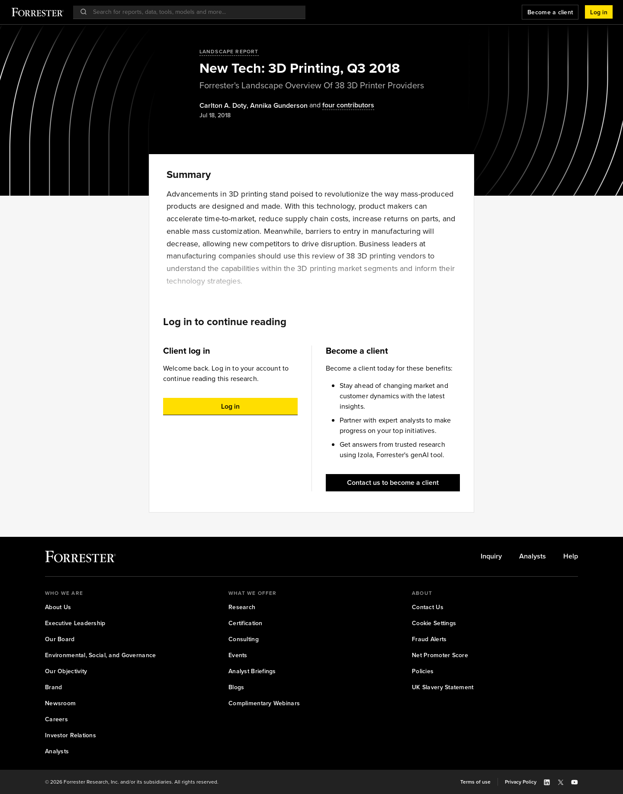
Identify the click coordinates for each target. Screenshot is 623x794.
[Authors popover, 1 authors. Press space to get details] (279, 105)
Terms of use (475, 782)
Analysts (532, 556)
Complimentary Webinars (264, 703)
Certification (245, 623)
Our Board (60, 639)
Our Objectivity (66, 671)
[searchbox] (193, 11)
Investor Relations (70, 735)
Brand (53, 687)
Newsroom (60, 703)
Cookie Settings (434, 623)
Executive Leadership (75, 623)
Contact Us (427, 607)
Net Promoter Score (440, 655)
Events (237, 655)
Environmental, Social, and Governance (100, 655)
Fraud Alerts (429, 639)
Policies (423, 671)
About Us (58, 607)
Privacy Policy (520, 782)
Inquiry (491, 556)
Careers (56, 719)
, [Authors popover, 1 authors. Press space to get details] (224, 105)
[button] (599, 12)
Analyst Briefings (252, 671)
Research (241, 607)
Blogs (236, 687)
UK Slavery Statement (443, 687)
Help (570, 556)
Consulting (243, 639)
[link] (491, 556)
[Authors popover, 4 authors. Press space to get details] (341, 105)
